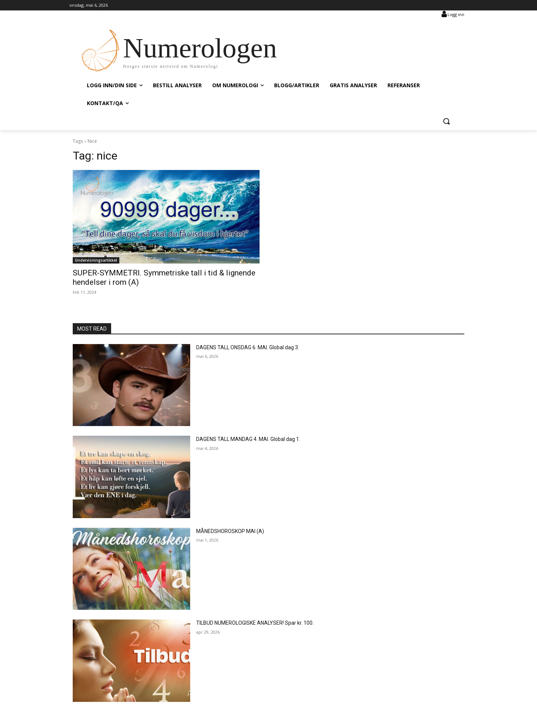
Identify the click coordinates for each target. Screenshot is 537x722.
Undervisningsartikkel (96, 260)
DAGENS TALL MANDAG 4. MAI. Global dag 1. (248, 439)
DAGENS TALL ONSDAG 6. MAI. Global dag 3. (247, 347)
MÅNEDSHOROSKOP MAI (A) (230, 531)
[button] (446, 121)
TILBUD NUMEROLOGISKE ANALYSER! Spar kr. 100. (255, 623)
